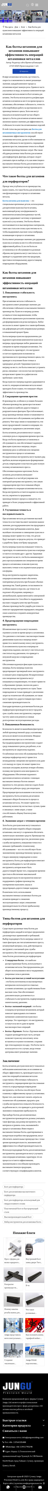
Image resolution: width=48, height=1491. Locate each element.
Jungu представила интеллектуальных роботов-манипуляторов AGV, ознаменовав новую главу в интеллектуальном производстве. (12, 1336)
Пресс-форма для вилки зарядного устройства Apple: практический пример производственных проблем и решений (12, 1261)
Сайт (36, 66)
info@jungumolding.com (33, 1437)
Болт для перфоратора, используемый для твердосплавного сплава (22, 1202)
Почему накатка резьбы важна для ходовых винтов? (11, 1311)
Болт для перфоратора (13, 1186)
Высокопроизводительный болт (18, 1217)
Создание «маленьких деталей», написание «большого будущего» (13, 1362)
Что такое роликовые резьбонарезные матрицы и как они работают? (34, 1311)
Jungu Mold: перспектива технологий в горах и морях (34, 1362)
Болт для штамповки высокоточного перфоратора (19, 1193)
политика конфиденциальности (28, 1483)
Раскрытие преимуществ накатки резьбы (11, 1286)
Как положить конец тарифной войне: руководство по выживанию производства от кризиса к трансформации (34, 1336)
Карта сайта (8, 1483)
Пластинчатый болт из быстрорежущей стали (21, 1210)
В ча (28, 1285)
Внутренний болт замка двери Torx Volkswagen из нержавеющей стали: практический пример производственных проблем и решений (35, 1261)
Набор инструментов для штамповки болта (22, 1222)
